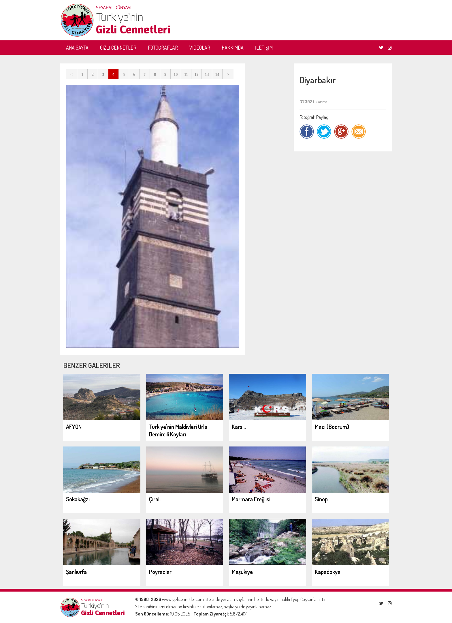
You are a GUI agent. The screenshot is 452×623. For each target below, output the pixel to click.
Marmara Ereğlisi (251, 499)
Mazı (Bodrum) (332, 426)
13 (207, 74)
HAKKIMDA (233, 47)
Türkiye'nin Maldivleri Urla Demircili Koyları (178, 430)
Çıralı (155, 499)
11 (186, 74)
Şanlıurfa (76, 571)
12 (197, 74)
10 (176, 74)
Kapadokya (327, 571)
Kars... (239, 426)
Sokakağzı (78, 499)
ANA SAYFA (77, 47)
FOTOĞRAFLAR (163, 47)
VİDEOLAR (199, 47)
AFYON (74, 426)
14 (217, 74)
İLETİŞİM (264, 47)
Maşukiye (242, 571)
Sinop (321, 499)
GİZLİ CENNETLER (118, 47)
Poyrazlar (160, 571)
